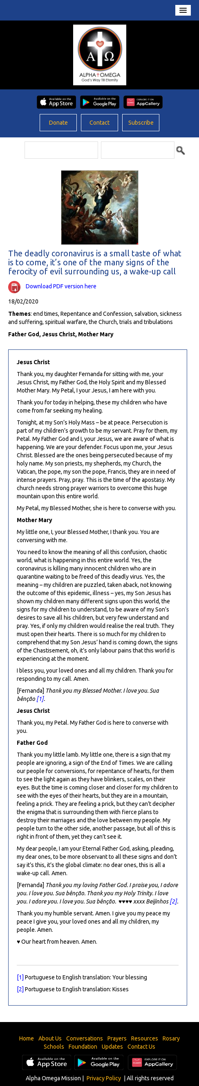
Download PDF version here (61, 286)
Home (26, 1038)
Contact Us (141, 1046)
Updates (112, 1046)
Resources (144, 1038)
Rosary (171, 1038)
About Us (50, 1038)
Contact (99, 122)
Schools (54, 1046)
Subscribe (141, 122)
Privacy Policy (104, 1078)
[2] (173, 901)
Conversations (84, 1038)
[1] (40, 699)
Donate (58, 122)
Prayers (117, 1038)
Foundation (83, 1046)
